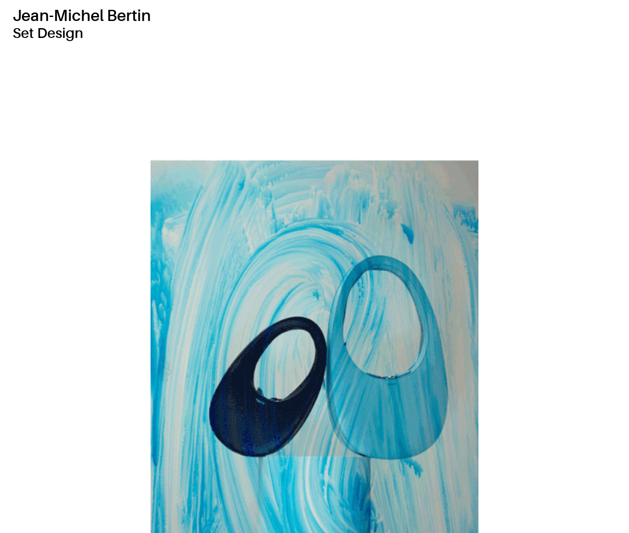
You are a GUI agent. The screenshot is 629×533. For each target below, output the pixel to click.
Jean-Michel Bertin (82, 16)
